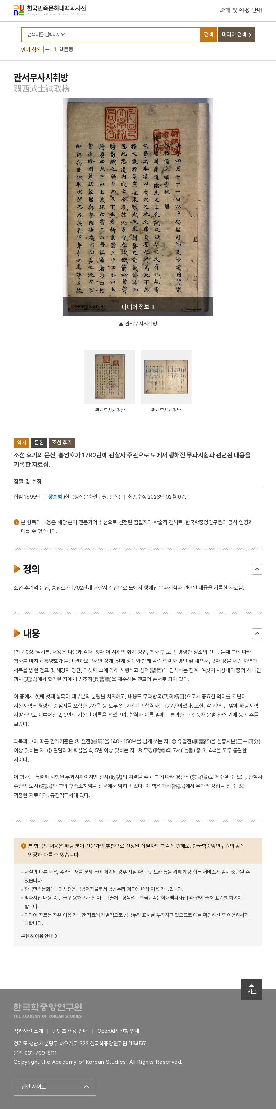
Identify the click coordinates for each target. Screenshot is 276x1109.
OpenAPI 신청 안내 (118, 1031)
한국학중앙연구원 (48, 1010)
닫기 (257, 569)
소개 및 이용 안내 (241, 10)
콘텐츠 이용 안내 (37, 936)
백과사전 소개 (28, 1031)
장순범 (55, 497)
